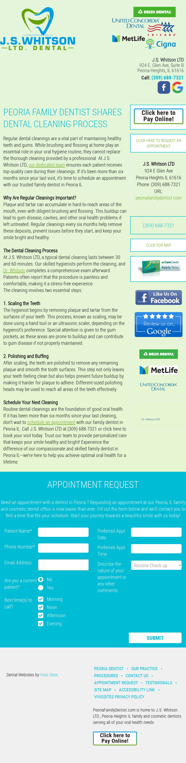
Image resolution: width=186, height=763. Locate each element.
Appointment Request (116, 683)
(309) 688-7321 (167, 77)
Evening (54, 623)
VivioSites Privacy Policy (119, 697)
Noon (52, 607)
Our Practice (144, 668)
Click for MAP (158, 245)
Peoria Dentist (109, 668)
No (49, 579)
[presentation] (130, 605)
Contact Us (137, 676)
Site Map (102, 690)
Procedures (106, 676)
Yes (50, 587)
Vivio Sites (49, 675)
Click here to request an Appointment (158, 143)
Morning (55, 599)
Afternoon (56, 615)
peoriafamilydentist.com (159, 197)
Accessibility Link (137, 690)
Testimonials (159, 683)
